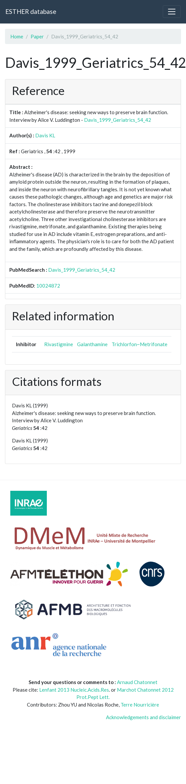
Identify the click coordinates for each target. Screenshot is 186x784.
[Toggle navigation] (172, 11)
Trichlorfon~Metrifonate (139, 344)
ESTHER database (30, 11)
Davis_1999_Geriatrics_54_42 (117, 120)
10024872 (48, 286)
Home (16, 36)
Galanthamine (92, 344)
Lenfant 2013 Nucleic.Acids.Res (74, 690)
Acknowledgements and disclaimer (143, 717)
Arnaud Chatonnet (137, 682)
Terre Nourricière (140, 705)
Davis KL (45, 135)
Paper (37, 36)
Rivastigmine (58, 344)
